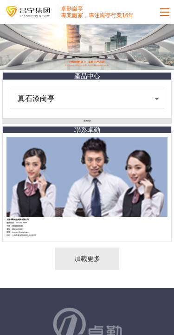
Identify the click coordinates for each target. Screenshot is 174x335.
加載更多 (87, 258)
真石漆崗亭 (36, 98)
